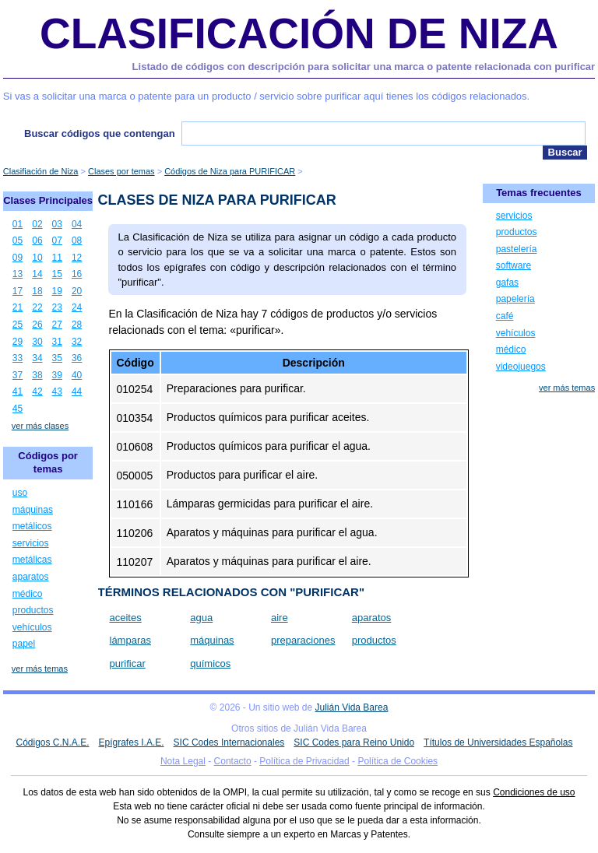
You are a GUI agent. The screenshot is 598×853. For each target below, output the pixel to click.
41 (17, 391)
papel (23, 643)
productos (374, 640)
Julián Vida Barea (352, 707)
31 (57, 341)
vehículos (32, 627)
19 (57, 291)
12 (77, 257)
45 (17, 408)
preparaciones (303, 640)
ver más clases (40, 425)
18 (37, 291)
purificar (128, 663)
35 (57, 358)
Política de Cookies (397, 761)
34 (37, 358)
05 (17, 240)
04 (77, 224)
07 (57, 240)
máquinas (212, 640)
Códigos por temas (48, 462)
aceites (126, 617)
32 (77, 341)
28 (77, 324)
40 (77, 375)
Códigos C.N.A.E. (52, 742)
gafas (507, 282)
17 (17, 291)
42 (37, 391)
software (513, 265)
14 (37, 274)
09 (17, 257)
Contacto (233, 761)
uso (19, 492)
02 (37, 224)
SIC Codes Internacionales (229, 742)
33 (17, 358)
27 (57, 324)
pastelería (516, 249)
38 (37, 375)
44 (77, 391)
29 (17, 341)
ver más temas (40, 668)
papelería (515, 298)
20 (77, 291)
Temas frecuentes (539, 192)
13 (17, 274)
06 (37, 240)
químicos (210, 663)
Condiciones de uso (534, 792)
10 (37, 257)
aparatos (372, 617)
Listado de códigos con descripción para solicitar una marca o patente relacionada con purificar (364, 66)
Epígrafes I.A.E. (131, 742)
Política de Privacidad (304, 761)
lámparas (130, 640)
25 (17, 324)
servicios (30, 543)
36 (77, 358)
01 (17, 224)
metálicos (32, 526)
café (505, 316)
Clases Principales (48, 200)
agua (201, 617)
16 (77, 274)
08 (77, 240)
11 (57, 257)
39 (57, 375)
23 (57, 307)
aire (279, 617)
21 (17, 307)
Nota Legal (183, 761)
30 (37, 341)
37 (17, 375)
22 (37, 307)
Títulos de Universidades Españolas (498, 742)
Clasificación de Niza (299, 33)
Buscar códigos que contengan (99, 133)
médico (27, 593)
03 (57, 224)
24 (77, 307)
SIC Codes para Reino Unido (354, 742)
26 (37, 324)
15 (57, 274)
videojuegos (521, 366)
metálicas (32, 559)
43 (57, 391)
